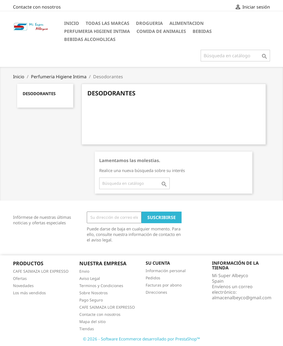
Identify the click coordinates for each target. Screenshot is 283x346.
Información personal (166, 270)
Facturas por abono (164, 285)
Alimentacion (186, 23)
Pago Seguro (91, 300)
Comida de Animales (161, 31)
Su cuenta (158, 263)
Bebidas (202, 31)
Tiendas (86, 328)
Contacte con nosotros (37, 7)
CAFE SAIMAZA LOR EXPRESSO (41, 271)
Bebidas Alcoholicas (90, 39)
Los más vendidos (29, 292)
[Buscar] (235, 55)
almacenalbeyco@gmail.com (241, 298)
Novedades (23, 285)
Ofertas (20, 278)
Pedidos (153, 277)
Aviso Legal (89, 278)
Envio (84, 271)
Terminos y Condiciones (101, 285)
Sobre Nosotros (93, 292)
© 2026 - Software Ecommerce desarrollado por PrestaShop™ (141, 339)
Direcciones (156, 292)
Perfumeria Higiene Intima (97, 31)
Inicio (71, 23)
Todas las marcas (107, 23)
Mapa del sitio (92, 321)
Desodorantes (39, 93)
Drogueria (149, 23)
